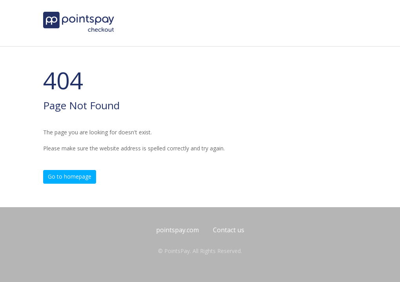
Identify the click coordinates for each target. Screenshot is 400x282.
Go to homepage (69, 176)
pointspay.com (177, 230)
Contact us (228, 230)
